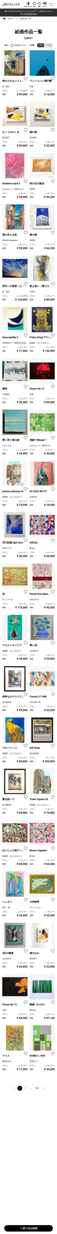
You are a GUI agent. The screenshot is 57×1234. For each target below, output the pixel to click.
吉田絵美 (33, 497)
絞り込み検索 (28, 1228)
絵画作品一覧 (25, 19)
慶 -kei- (32, 548)
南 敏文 (6, 86)
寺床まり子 (6, 548)
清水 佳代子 (34, 599)
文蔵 (31, 86)
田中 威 (6, 907)
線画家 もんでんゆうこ (40, 343)
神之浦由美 (6, 702)
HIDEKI (32, 189)
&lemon (33, 1010)
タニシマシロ (7, 599)
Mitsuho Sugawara (9, 240)
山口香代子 (34, 651)
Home (10, 19)
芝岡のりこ (34, 1061)
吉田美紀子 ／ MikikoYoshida (14, 343)
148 (37, 1088)
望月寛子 (6, 138)
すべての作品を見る (28, 14)
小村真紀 (6, 394)
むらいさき (6, 445)
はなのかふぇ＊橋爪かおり (13, 189)
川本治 (32, 292)
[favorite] (26, 79)
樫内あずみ (6, 1061)
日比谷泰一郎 (35, 702)
